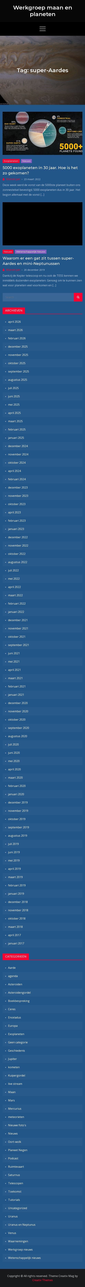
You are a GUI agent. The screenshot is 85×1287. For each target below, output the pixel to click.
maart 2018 (15, 927)
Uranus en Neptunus (21, 1225)
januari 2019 (16, 894)
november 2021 (18, 628)
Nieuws (26, 161)
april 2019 (14, 869)
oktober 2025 (16, 363)
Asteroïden (15, 984)
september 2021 (18, 645)
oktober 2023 (16, 504)
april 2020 (14, 769)
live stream (15, 1084)
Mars (11, 1100)
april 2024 (14, 471)
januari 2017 (16, 943)
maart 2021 (15, 678)
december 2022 (18, 537)
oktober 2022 (16, 554)
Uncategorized (17, 1208)
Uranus (13, 1216)
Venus (12, 1233)
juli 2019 (13, 844)
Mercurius (14, 1109)
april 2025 (14, 413)
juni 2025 (14, 396)
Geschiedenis (16, 1050)
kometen (14, 1067)
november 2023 (18, 496)
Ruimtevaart (16, 1167)
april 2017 (14, 935)
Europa (13, 1026)
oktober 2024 (16, 463)
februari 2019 (17, 885)
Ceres (11, 1009)
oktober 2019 (16, 819)
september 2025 (18, 371)
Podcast (13, 1158)
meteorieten (16, 1117)
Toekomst (14, 1191)
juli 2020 (13, 744)
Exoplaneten (11, 161)
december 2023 (18, 487)
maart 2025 (15, 421)
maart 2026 (15, 330)
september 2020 (18, 728)
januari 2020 (16, 794)
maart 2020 (15, 777)
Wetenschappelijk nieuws (30, 251)
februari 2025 (17, 429)
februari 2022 (17, 603)
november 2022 (18, 545)
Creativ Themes (42, 1280)
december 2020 (18, 703)
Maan (11, 1092)
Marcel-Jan (13, 179)
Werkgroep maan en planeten (42, 10)
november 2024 (18, 454)
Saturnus (14, 1175)
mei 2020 (14, 761)
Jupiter (12, 1059)
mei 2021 (14, 661)
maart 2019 (15, 877)
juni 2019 (14, 852)
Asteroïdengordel (19, 992)
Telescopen (15, 1183)
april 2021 (14, 670)
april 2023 (14, 512)
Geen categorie (18, 1042)
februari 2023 (17, 521)
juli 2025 (13, 388)
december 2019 (18, 802)
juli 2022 (13, 570)
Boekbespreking (19, 1001)
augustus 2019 (17, 836)
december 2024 (18, 446)
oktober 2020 (16, 719)
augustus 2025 (17, 380)
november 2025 (18, 355)
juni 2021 (14, 653)
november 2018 (18, 910)
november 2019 (18, 811)
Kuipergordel (16, 1075)
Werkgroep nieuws (20, 1249)
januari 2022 (16, 612)
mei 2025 (14, 404)
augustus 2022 (17, 562)
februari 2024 (17, 479)
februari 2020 (17, 786)
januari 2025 (16, 438)
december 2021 (18, 620)
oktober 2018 (16, 918)
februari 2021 (17, 686)
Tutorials (14, 1200)
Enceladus (14, 1017)
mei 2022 (14, 579)
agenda (13, 976)
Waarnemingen (18, 1241)
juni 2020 (14, 753)
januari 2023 (16, 529)
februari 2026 (17, 338)
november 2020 (18, 711)
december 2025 (18, 346)
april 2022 (14, 587)
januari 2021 (16, 695)
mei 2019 (14, 860)
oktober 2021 (16, 637)
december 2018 (18, 902)
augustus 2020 (17, 736)
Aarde (12, 968)
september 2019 (18, 827)
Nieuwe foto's (17, 1125)
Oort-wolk (14, 1142)
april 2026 (14, 322)
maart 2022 (15, 595)
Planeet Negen (17, 1150)
